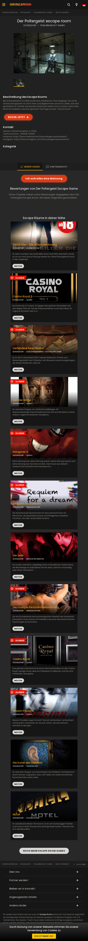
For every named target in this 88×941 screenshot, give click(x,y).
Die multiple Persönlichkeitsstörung (36, 607)
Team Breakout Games (43, 12)
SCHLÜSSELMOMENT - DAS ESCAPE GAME (43, 351)
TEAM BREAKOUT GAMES (52, 25)
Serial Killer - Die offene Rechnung (35, 244)
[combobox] (76, 4)
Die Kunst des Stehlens (27, 762)
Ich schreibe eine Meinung (44, 178)
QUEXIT (29, 300)
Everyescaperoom (9, 12)
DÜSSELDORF (29, 25)
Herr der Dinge (22, 400)
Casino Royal (21, 659)
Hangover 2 (20, 452)
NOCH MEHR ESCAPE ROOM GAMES (44, 850)
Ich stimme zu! (44, 936)
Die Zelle (18, 555)
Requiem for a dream (27, 503)
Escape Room (46, 914)
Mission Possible (23, 711)
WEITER (18, 318)
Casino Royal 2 (22, 296)
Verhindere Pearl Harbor (28, 348)
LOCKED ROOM (32, 248)
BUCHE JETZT (16, 117)
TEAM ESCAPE (32, 766)
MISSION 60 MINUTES (35, 559)
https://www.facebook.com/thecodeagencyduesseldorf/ (40, 136)
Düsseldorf (25, 12)
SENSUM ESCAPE (33, 507)
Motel (16, 814)
